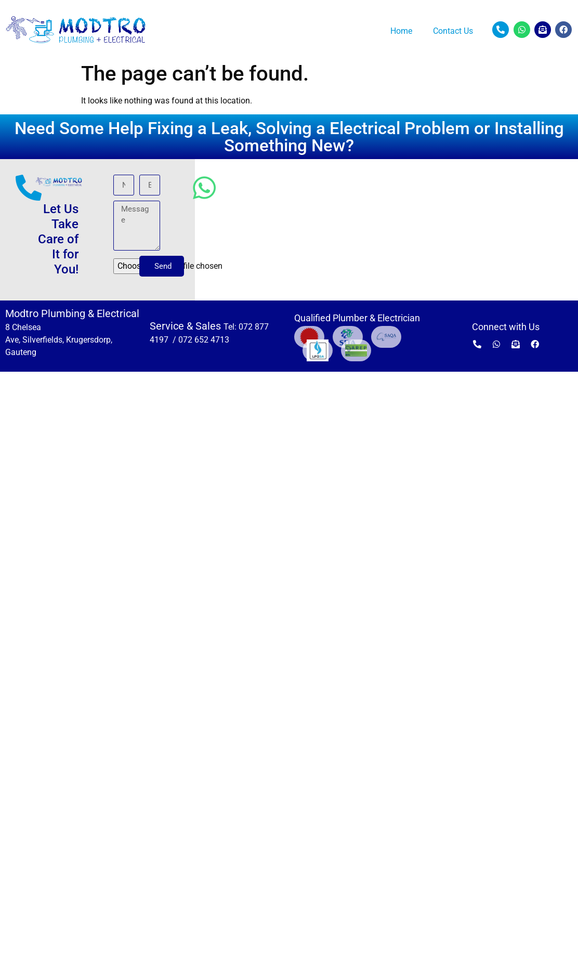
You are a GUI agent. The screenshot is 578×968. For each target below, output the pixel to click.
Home (401, 31)
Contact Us (453, 31)
